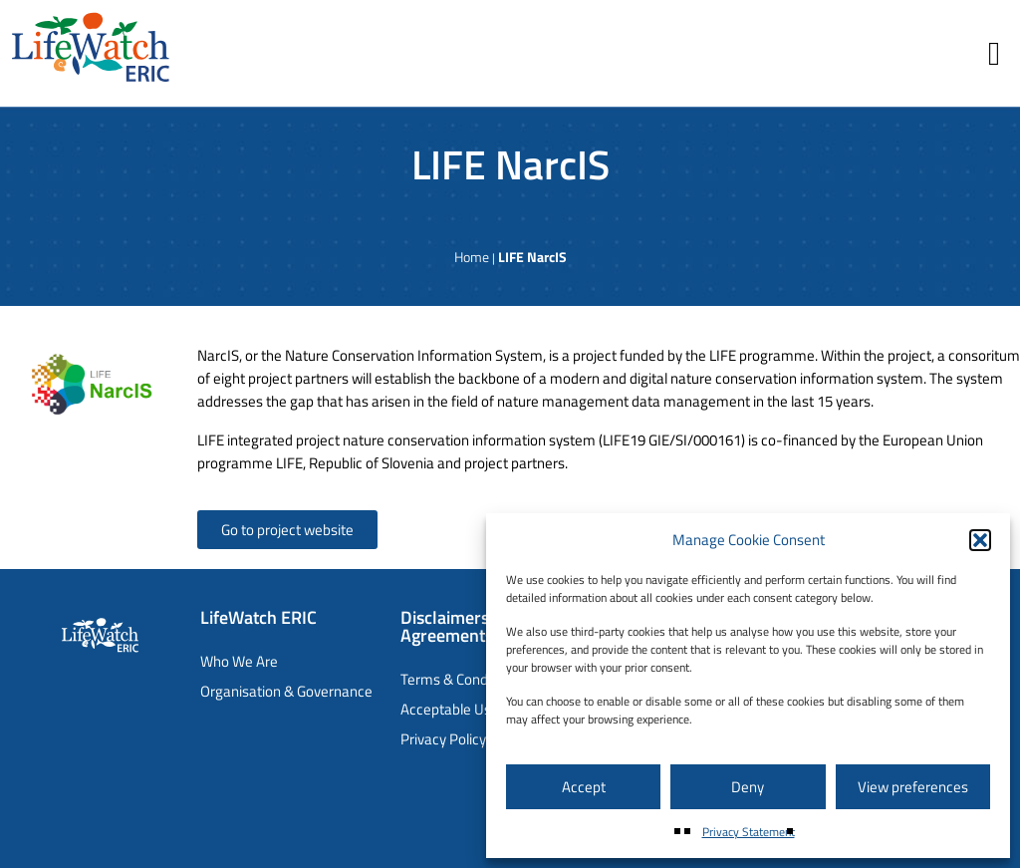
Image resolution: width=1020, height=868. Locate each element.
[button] (980, 540)
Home (471, 256)
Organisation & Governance (286, 691)
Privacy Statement (748, 831)
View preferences (913, 786)
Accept (584, 786)
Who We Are (239, 661)
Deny (747, 786)
